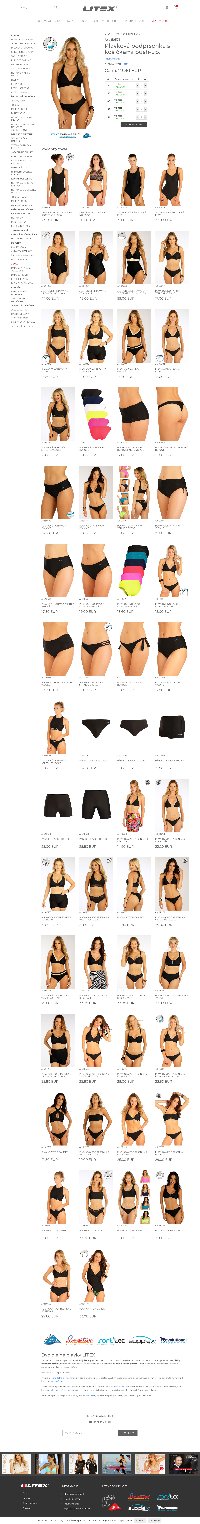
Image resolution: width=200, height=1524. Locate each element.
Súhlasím (140, 1520)
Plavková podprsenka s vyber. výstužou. (170, 840)
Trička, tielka (19, 197)
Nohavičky (17, 218)
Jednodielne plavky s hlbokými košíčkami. (55, 292)
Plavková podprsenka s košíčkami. (132, 996)
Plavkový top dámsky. (131, 917)
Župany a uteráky (21, 251)
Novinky (26, 1508)
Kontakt (26, 1498)
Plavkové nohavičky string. (54, 370)
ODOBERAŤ (128, 1433)
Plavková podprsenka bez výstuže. (131, 840)
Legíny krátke (19, 92)
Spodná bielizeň (134, 21)
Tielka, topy (18, 101)
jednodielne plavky (60, 1378)
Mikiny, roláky (19, 109)
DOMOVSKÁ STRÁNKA (48, 21)
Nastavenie (154, 1520)
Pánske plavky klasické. (94, 760)
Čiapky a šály (18, 247)
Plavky (69, 21)
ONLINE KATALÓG (159, 21)
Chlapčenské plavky (23, 52)
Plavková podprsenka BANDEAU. (169, 1153)
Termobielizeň (19, 230)
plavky (55, 1372)
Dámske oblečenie (21, 134)
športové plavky (58, 1381)
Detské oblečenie (21, 238)
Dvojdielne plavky (22, 39)
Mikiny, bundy (19, 201)
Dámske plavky (20, 275)
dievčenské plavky (116, 1386)
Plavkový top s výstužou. (96, 1230)
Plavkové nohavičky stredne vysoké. (168, 292)
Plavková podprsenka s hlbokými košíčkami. (56, 1075)
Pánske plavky (19, 64)
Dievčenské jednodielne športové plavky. (57, 213)
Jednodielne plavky (23, 43)
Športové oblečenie (105, 21)
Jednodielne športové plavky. (132, 213)
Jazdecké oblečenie (22, 305)
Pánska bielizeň (20, 226)
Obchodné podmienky (73, 1494)
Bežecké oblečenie (22, 209)
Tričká (15, 105)
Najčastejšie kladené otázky (76, 1508)
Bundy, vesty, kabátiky (24, 156)
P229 (125, 64)
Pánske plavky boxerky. (170, 760)
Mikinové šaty (19, 167)
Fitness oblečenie (21, 205)
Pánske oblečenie (21, 179)
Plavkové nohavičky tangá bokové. (168, 448)
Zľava (14, 264)
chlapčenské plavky (60, 1390)
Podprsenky (18, 222)
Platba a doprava (71, 1499)
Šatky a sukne (19, 56)
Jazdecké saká (19, 318)
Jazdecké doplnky (22, 326)
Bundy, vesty (18, 113)
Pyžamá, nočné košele (24, 234)
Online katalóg (29, 1503)
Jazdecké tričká (20, 310)
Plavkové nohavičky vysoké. (130, 370)
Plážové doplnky (21, 60)
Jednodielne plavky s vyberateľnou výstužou (133, 292)
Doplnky (16, 243)
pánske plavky (89, 1395)
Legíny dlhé (18, 84)
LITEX (107, 34)
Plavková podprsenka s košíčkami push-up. (170, 1075)
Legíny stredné (20, 88)
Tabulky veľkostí (112, 59)
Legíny (83, 21)
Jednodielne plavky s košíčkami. (93, 292)
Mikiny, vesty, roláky (23, 322)
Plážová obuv (19, 259)
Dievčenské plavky (22, 48)
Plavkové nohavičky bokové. (92, 448)
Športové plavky (21, 68)
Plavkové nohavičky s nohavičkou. (93, 370)
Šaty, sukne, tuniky (22, 152)
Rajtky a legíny (20, 314)
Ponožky (16, 287)
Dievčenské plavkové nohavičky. (93, 213)
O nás (24, 1493)
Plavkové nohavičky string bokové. (130, 527)
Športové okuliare (22, 255)
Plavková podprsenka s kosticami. (56, 918)
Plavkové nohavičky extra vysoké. (54, 605)
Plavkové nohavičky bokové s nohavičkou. (131, 448)
